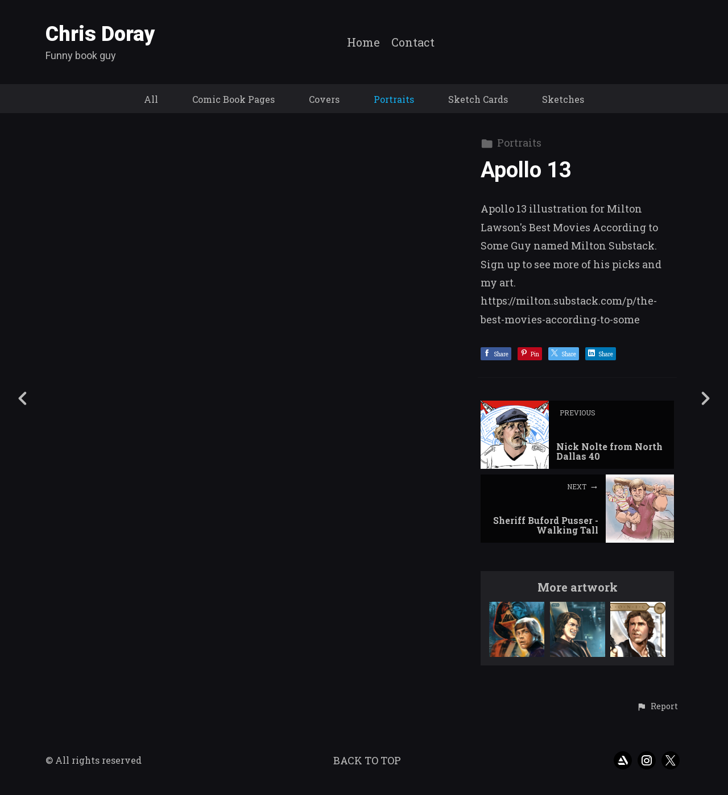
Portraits (394, 99)
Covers (324, 99)
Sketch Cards (478, 99)
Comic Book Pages (233, 99)
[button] (657, 707)
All (151, 99)
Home (363, 42)
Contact (413, 42)
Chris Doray (100, 34)
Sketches (563, 99)
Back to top (367, 760)
